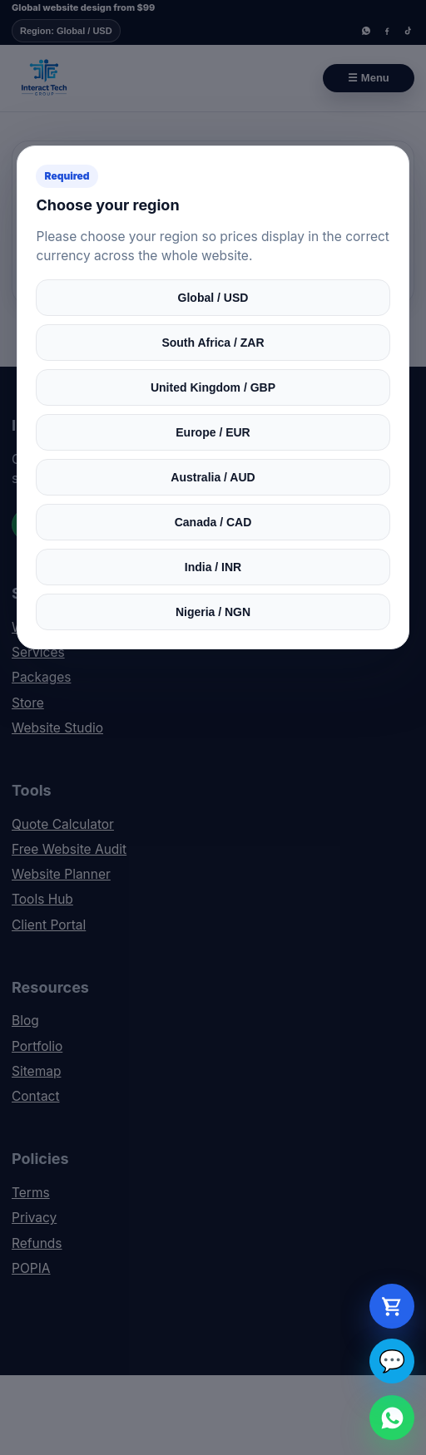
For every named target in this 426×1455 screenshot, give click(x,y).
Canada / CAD (213, 522)
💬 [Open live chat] (392, 1361)
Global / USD (213, 297)
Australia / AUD (213, 477)
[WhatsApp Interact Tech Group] (391, 1417)
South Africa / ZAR (212, 342)
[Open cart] (391, 1306)
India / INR (213, 567)
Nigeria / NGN (213, 612)
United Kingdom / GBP (213, 387)
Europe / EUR (213, 432)
